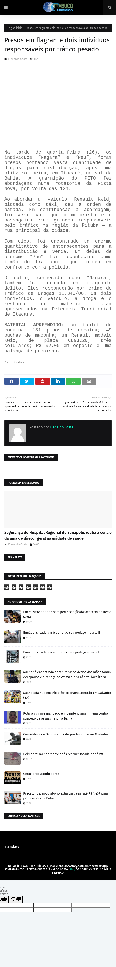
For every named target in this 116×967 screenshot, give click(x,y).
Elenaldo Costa (17, 59)
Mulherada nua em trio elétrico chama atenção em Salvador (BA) (67, 695)
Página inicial (15, 28)
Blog (72, 869)
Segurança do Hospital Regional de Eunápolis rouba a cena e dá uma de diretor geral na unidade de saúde (58, 535)
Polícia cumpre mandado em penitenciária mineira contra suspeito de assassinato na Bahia (65, 715)
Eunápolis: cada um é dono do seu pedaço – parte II (61, 632)
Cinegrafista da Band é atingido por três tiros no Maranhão (66, 734)
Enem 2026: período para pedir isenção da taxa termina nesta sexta (67, 614)
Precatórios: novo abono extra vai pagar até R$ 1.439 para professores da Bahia (65, 796)
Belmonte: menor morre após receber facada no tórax (63, 754)
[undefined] (16, 899)
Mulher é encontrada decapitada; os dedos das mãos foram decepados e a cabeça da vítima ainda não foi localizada (67, 674)
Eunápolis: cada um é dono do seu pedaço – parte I (61, 652)
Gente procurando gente (41, 774)
